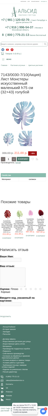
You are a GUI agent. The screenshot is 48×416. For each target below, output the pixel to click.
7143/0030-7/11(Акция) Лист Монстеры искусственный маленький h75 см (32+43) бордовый (6, 225)
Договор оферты (9, 342)
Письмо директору (10, 375)
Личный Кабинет (35, 1)
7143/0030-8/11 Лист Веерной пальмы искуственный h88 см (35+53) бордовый (41, 225)
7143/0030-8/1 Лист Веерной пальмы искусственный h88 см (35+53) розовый (30, 224)
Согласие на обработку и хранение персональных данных (16, 360)
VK (7, 391)
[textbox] (24, 44)
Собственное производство (13, 357)
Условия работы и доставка (13, 366)
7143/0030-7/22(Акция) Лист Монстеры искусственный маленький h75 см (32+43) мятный (19, 225)
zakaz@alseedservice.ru (15, 383)
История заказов (9, 332)
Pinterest (9, 395)
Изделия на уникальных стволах (15, 372)
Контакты (9, 387)
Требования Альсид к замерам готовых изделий (14, 369)
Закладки (6, 335)
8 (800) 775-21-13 (12, 380)
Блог (29, 1)
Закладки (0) (44, 1)
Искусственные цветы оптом (14, 347)
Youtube (9, 399)
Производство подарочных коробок (16, 352)
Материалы (23, 1)
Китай (18, 162)
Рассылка (6, 337)
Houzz (8, 402)
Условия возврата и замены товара (16, 363)
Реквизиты (7, 354)
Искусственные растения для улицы (17, 344)
